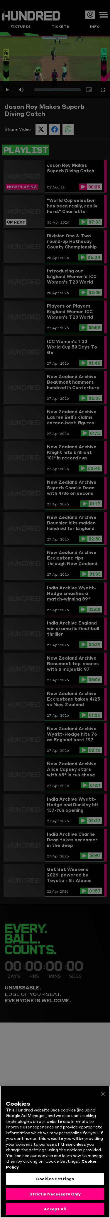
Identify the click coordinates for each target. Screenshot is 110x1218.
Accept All (55, 1211)
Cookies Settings (55, 1181)
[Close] (103, 1096)
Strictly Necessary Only (55, 1196)
